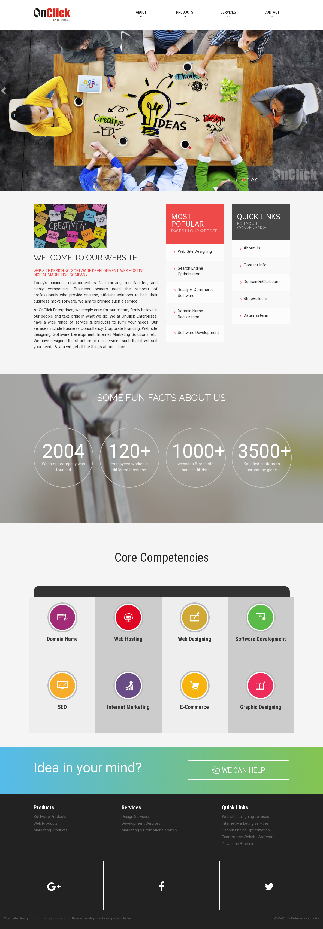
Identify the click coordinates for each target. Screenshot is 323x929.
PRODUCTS (185, 14)
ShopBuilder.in (254, 299)
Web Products (46, 823)
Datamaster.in (254, 316)
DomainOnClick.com (260, 282)
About (141, 14)
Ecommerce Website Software (248, 837)
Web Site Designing (193, 252)
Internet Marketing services (245, 823)
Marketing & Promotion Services (149, 830)
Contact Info (253, 265)
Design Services (135, 816)
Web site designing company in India (33, 918)
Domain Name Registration (188, 314)
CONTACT (272, 14)
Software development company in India (99, 918)
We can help (238, 770)
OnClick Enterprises (293, 918)
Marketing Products (50, 830)
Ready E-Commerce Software (194, 293)
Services (228, 14)
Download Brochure (239, 844)
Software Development (196, 333)
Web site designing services (245, 816)
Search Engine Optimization (188, 271)
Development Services (141, 823)
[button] (8, 110)
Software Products (50, 816)
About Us (250, 248)
